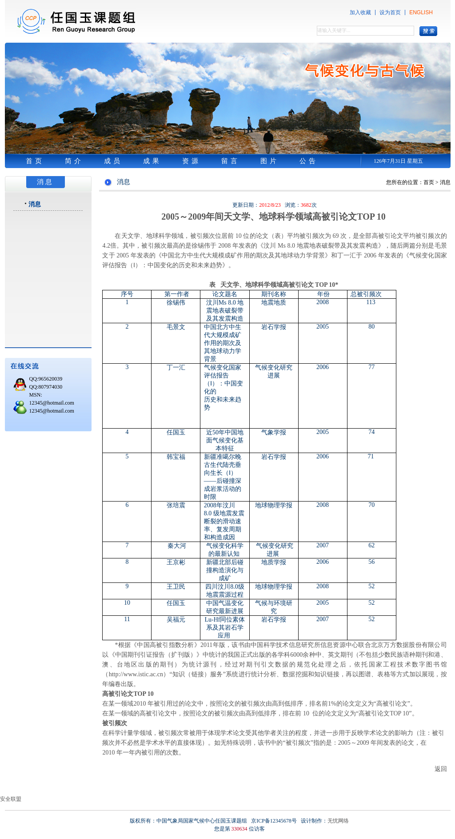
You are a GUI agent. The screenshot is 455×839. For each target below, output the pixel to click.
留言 (230, 161)
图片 (269, 161)
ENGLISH (421, 12)
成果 (152, 161)
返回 (441, 768)
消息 (34, 204)
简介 (74, 161)
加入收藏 (360, 12)
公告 (308, 161)
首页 (35, 161)
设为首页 (390, 12)
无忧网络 (338, 821)
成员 (113, 161)
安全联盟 (10, 799)
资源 (191, 161)
